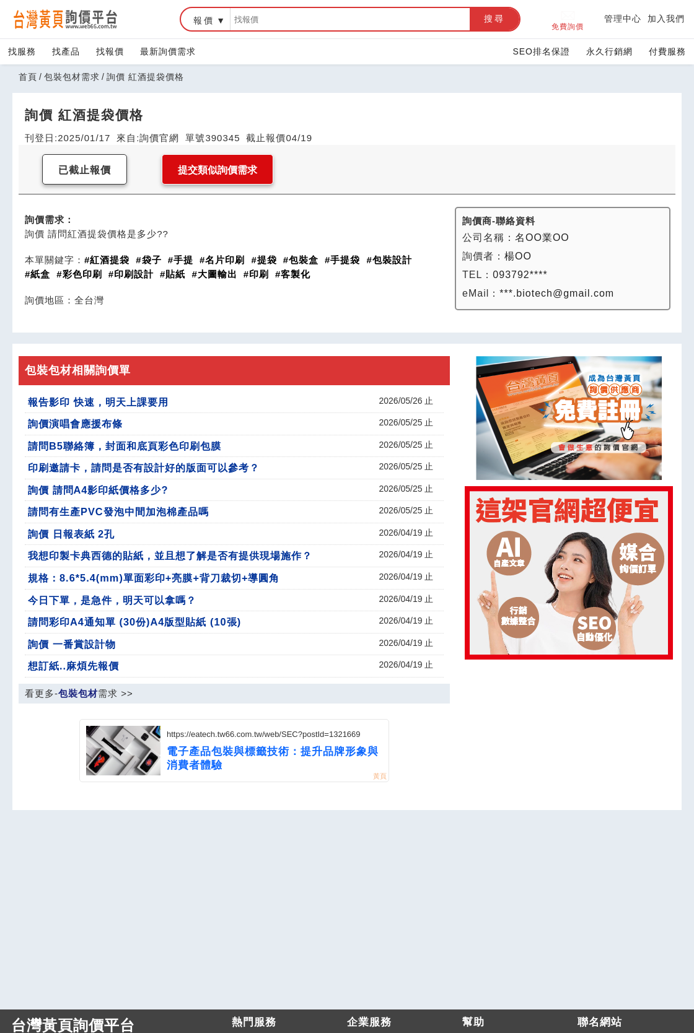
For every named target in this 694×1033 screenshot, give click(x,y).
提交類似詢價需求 (217, 170)
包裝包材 (78, 693)
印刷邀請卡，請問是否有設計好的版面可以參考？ (144, 467)
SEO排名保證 (541, 51)
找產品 (66, 51)
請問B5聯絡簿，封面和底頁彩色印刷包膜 (124, 445)
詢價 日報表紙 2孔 (71, 533)
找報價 (110, 51)
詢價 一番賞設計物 (72, 644)
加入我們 (666, 19)
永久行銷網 (609, 51)
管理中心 (622, 19)
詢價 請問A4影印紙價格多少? (98, 489)
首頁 (28, 77)
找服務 (22, 51)
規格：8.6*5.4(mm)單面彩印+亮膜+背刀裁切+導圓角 (154, 577)
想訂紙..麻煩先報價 (73, 665)
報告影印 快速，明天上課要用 (98, 402)
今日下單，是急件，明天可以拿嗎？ (112, 600)
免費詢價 (567, 19)
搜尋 (494, 19)
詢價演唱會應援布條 (75, 423)
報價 (203, 20)
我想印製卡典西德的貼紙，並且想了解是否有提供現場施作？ (170, 555)
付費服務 (667, 51)
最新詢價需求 (168, 51)
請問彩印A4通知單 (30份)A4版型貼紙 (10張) (134, 621)
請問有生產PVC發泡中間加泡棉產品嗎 (118, 511)
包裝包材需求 (72, 77)
